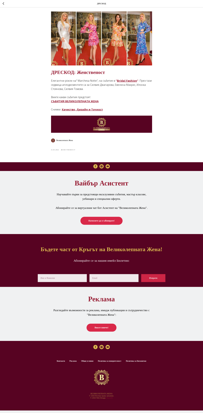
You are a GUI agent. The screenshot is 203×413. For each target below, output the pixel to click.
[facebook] (95, 169)
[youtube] (108, 169)
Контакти (61, 364)
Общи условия (87, 364)
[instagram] (101, 169)
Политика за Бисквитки (136, 364)
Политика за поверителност (109, 364)
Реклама (73, 364)
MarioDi (109, 400)
